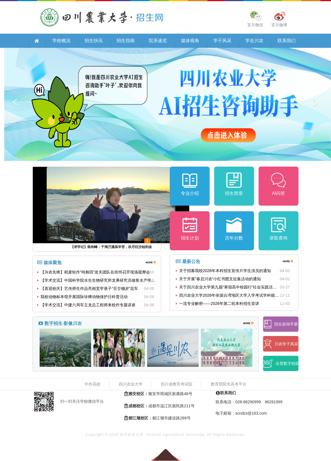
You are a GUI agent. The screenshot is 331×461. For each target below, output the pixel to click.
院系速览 (158, 41)
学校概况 (61, 41)
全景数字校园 (280, 364)
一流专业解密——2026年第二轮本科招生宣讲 (219, 305)
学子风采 (222, 41)
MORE (150, 262)
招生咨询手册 (281, 325)
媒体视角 (190, 41)
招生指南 (126, 41)
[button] (25, 104)
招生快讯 (94, 41)
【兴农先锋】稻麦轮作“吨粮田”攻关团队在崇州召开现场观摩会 (95, 272)
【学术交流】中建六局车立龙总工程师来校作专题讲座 (88, 305)
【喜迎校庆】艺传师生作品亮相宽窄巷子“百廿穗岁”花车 (89, 289)
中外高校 (92, 384)
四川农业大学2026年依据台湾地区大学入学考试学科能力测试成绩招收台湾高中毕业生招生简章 (229, 297)
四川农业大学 (131, 384)
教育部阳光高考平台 (228, 384)
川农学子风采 (281, 344)
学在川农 (254, 41)
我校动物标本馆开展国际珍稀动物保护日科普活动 (84, 297)
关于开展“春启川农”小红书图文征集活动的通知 (220, 281)
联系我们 (287, 41)
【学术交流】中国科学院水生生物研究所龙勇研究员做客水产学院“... (98, 281)
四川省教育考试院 (176, 384)
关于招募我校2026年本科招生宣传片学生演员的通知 (225, 272)
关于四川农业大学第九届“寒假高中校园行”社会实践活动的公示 (229, 289)
